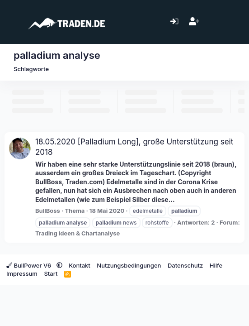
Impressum (22, 273)
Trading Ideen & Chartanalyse (77, 233)
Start (50, 273)
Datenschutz (185, 265)
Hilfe (216, 265)
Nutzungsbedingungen (129, 265)
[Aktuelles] (213, 21)
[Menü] (12, 22)
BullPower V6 (29, 265)
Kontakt (79, 265)
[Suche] (233, 21)
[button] (59, 265)
